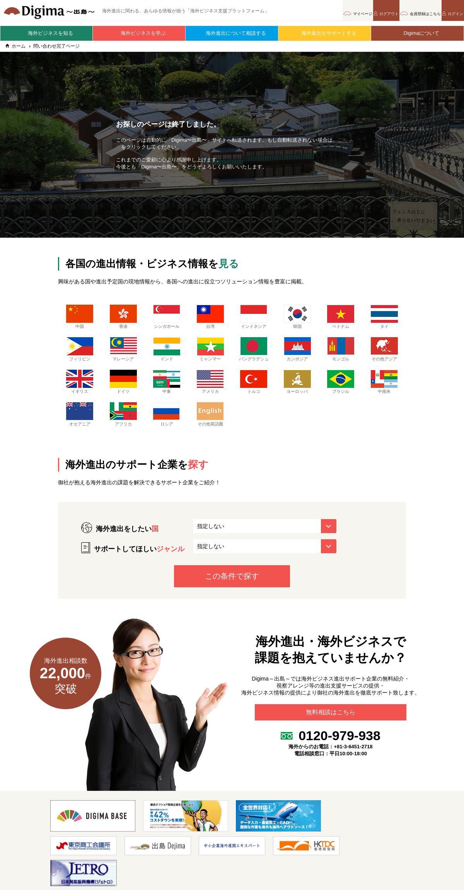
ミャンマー (210, 353)
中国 (79, 320)
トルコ (253, 391)
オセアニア (79, 424)
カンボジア (297, 353)
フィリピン (79, 353)
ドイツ (123, 391)
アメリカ (210, 391)
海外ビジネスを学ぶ (139, 33)
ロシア (166, 424)
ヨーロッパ (297, 391)
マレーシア (123, 353)
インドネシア (253, 320)
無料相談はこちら (330, 725)
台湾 (210, 320)
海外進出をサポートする (325, 33)
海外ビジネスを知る (46, 33)
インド (166, 353)
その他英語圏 (210, 424)
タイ (384, 320)
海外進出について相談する (232, 33)
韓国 (297, 320)
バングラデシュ (253, 355)
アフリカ (123, 424)
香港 (123, 320)
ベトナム (340, 320)
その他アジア (384, 353)
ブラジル (340, 391)
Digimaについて (417, 33)
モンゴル (340, 353)
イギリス (79, 391)
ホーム (15, 49)
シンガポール (166, 320)
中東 (166, 391)
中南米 (384, 391)
